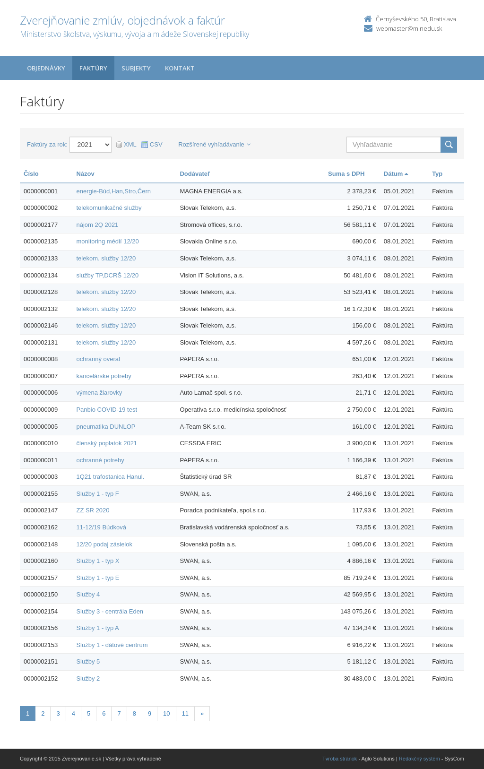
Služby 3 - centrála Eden (109, 611)
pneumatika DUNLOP (105, 426)
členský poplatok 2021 (106, 443)
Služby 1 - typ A (97, 627)
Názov (85, 173)
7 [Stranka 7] (119, 713)
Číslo (31, 173)
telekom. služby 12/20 (106, 258)
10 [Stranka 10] (166, 713)
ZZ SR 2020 (92, 510)
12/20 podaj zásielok (104, 544)
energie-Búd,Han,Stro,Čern (113, 191)
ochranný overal (98, 359)
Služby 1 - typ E (97, 577)
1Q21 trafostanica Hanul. (110, 476)
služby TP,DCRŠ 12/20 (107, 275)
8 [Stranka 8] (134, 713)
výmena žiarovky (99, 392)
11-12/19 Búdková (101, 527)
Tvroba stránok (339, 758)
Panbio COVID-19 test (106, 409)
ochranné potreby (100, 460)
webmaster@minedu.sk (409, 28)
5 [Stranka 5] (88, 713)
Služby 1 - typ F (97, 493)
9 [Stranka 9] (149, 713)
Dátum (396, 173)
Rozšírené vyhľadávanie (214, 144)
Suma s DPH (346, 173)
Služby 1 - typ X (97, 560)
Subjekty (136, 68)
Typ (437, 173)
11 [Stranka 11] (185, 713)
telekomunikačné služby (108, 207)
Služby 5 (88, 661)
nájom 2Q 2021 (97, 224)
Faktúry (93, 68)
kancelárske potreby (103, 376)
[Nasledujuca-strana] (202, 714)
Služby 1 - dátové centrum (111, 644)
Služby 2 (88, 678)
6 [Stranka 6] (103, 713)
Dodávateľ (195, 173)
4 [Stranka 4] (73, 713)
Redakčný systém (419, 758)
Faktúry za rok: (47, 144)
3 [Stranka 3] (58, 713)
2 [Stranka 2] (42, 713)
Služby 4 (88, 594)
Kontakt (180, 68)
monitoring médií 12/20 (107, 241)
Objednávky (46, 68)
